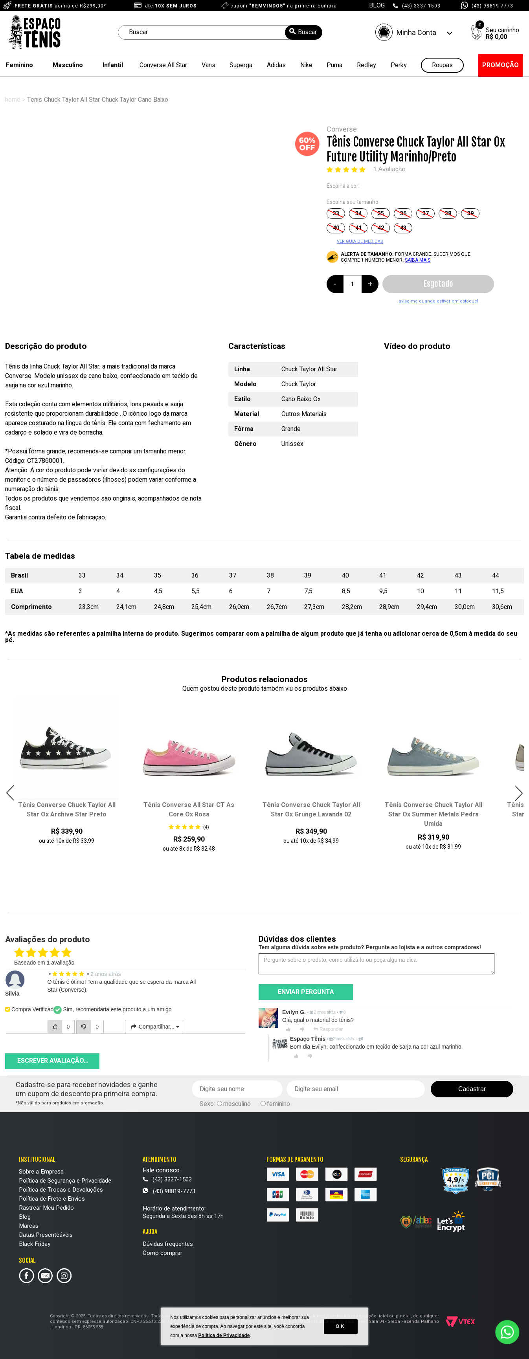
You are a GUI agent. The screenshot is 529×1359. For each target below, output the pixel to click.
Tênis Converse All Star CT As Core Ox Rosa (188, 809)
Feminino (19, 65)
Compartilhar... (154, 1026)
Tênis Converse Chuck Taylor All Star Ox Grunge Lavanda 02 (311, 809)
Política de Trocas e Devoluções (61, 1189)
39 (470, 213)
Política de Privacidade (224, 1335)
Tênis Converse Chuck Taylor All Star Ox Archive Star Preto (67, 809)
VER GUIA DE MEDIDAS (360, 241)
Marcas (29, 1225)
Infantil (113, 65)
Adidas (276, 65)
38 (448, 213)
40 (336, 228)
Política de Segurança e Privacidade (65, 1180)
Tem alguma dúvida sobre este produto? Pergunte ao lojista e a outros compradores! (370, 947)
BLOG (377, 5)
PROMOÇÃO (500, 65)
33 (336, 213)
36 (403, 213)
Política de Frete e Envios (52, 1198)
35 (381, 213)
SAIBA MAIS (417, 260)
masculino (237, 1104)
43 (403, 228)
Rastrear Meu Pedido (46, 1207)
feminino (278, 1104)
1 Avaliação (389, 169)
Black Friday (34, 1244)
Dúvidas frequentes (168, 1244)
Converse (342, 129)
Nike (306, 65)
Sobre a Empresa (41, 1171)
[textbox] (220, 32)
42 (381, 228)
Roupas (442, 65)
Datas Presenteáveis (46, 1235)
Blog (25, 1216)
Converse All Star (163, 65)
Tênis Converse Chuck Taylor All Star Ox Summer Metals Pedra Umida (433, 814)
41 (358, 228)
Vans (208, 65)
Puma (334, 65)
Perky (399, 65)
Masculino (68, 65)
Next (518, 793)
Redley (366, 65)
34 (358, 213)
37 (425, 213)
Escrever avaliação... (52, 1061)
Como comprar (162, 1253)
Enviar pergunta (306, 992)
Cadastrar (472, 1089)
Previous (10, 793)
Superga (241, 65)
